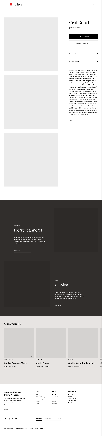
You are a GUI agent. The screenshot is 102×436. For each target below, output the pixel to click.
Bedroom (39, 359)
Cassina (74, 29)
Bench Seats (80, 18)
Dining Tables (8, 359)
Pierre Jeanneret (77, 27)
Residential (39, 418)
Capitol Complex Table (15, 363)
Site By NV (43, 428)
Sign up (6, 409)
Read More (17, 250)
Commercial (57, 418)
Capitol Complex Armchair (81, 363)
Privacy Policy (33, 428)
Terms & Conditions (21, 428)
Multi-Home (48, 418)
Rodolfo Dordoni (45, 366)
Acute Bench (42, 363)
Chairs (71, 18)
